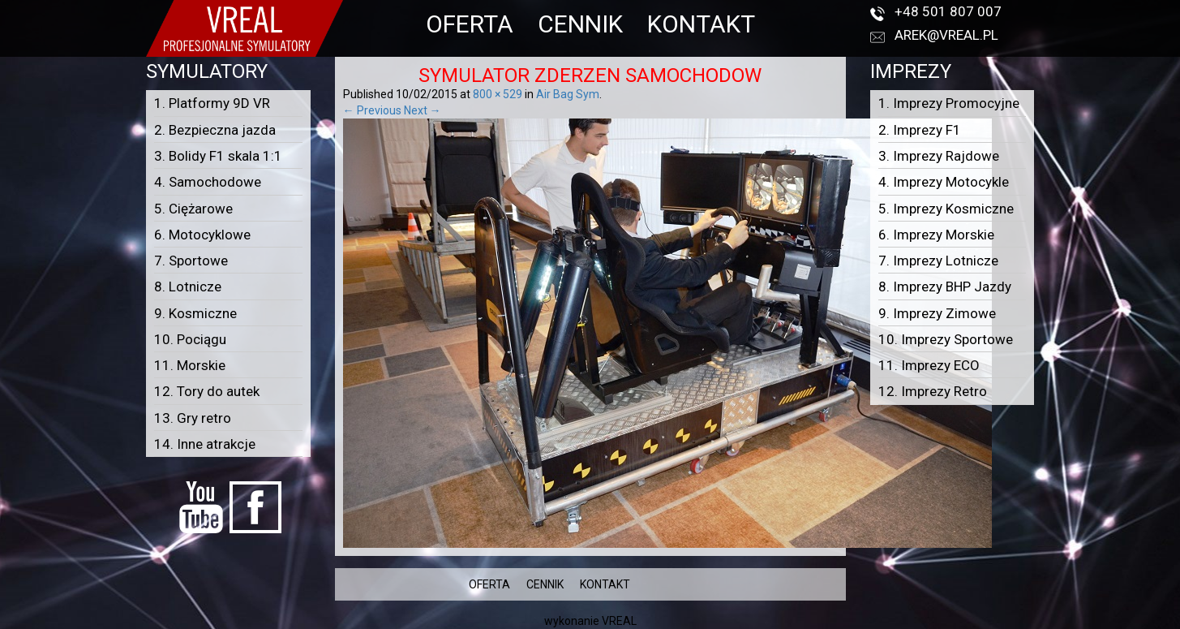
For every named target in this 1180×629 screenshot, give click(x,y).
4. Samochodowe (207, 182)
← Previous (372, 110)
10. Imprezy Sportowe (945, 339)
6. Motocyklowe (202, 234)
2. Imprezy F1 (919, 130)
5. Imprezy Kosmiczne (946, 208)
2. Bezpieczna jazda (215, 130)
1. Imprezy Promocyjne (948, 103)
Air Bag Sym (567, 94)
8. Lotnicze (187, 286)
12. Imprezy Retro (932, 391)
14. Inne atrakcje (204, 444)
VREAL (619, 620)
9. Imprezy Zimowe (937, 313)
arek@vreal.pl (946, 35)
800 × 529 (497, 94)
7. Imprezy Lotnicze (938, 260)
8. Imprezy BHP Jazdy (944, 286)
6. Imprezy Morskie (936, 234)
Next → (422, 110)
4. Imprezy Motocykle (943, 182)
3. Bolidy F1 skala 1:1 (218, 156)
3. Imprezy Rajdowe (938, 156)
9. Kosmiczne (195, 313)
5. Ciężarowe (193, 208)
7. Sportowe (191, 260)
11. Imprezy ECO (929, 365)
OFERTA (469, 24)
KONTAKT (701, 24)
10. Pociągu (190, 339)
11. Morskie (189, 365)
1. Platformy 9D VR (212, 103)
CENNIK (580, 24)
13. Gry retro (192, 418)
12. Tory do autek (207, 391)
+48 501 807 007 (948, 11)
